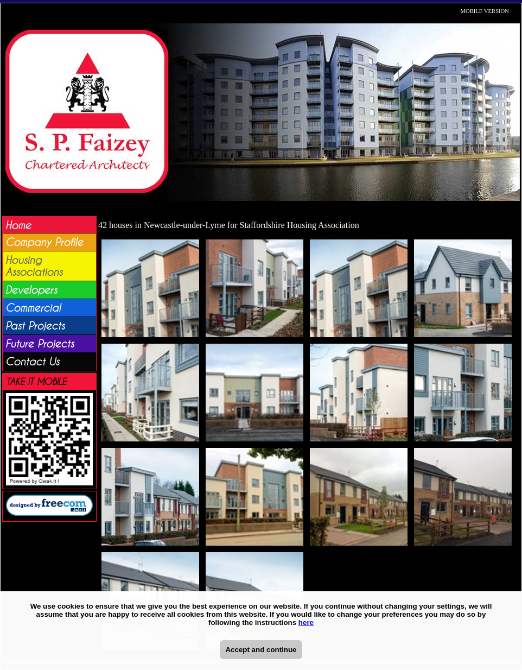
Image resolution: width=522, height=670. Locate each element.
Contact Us (32, 362)
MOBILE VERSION (485, 11)
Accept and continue (260, 650)
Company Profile (44, 242)
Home (18, 225)
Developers (31, 290)
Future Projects (39, 344)
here (306, 622)
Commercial (33, 308)
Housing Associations (33, 266)
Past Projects (35, 326)
